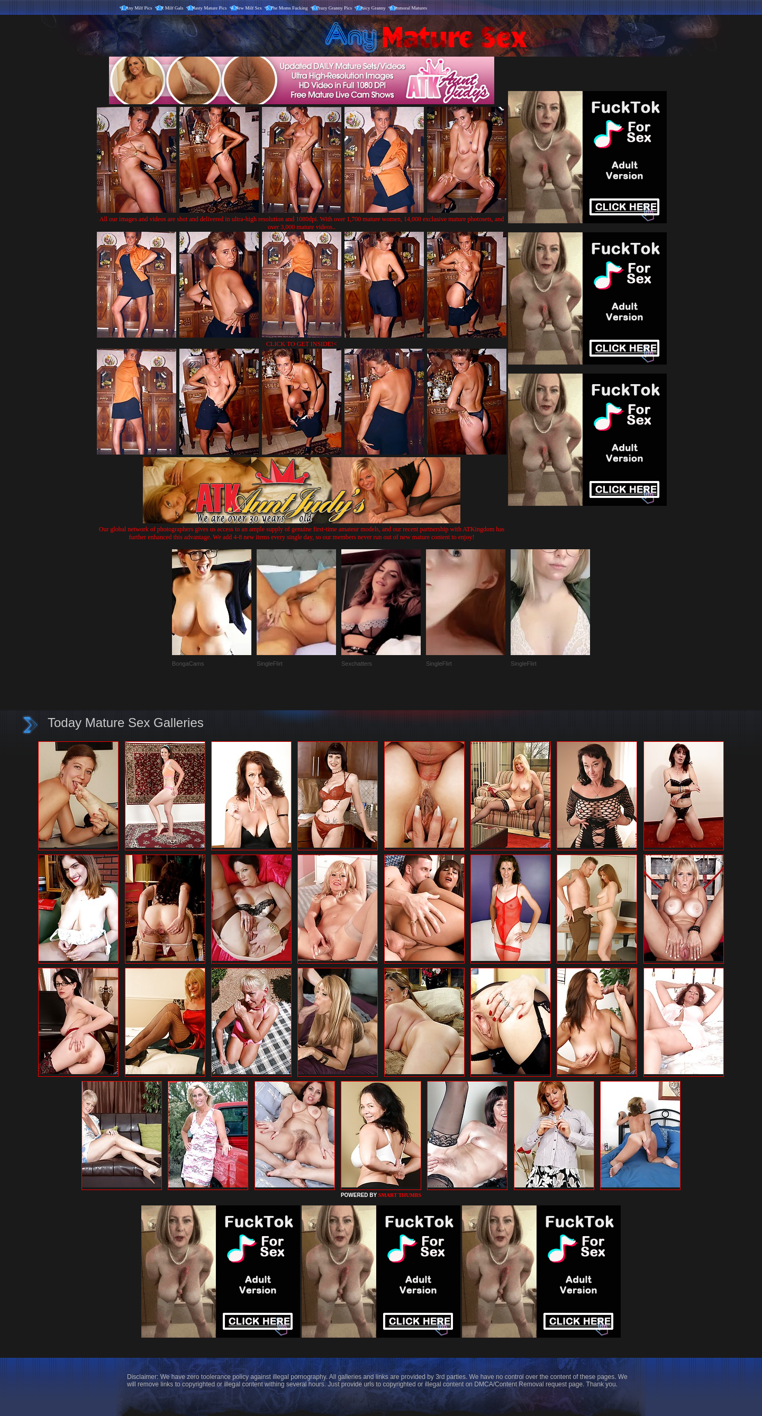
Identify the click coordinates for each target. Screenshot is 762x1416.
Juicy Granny (373, 8)
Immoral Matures (410, 8)
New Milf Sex (248, 8)
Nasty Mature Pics (209, 8)
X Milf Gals (172, 8)
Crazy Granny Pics (334, 8)
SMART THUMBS (399, 1195)
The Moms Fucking (289, 8)
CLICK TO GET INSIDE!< (301, 344)
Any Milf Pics (138, 8)
